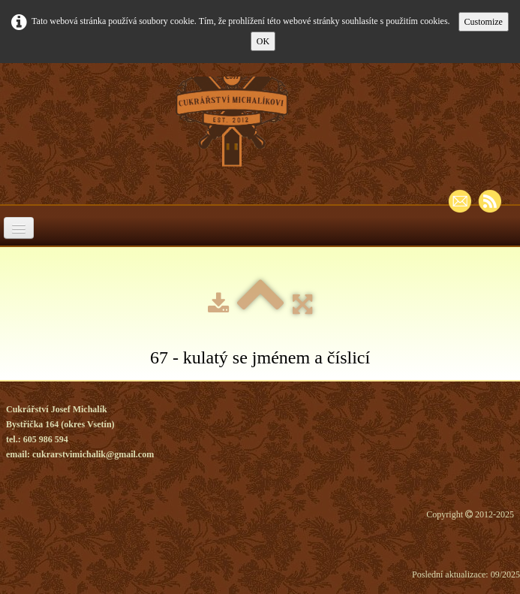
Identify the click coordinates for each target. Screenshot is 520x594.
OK (263, 41)
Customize (483, 22)
